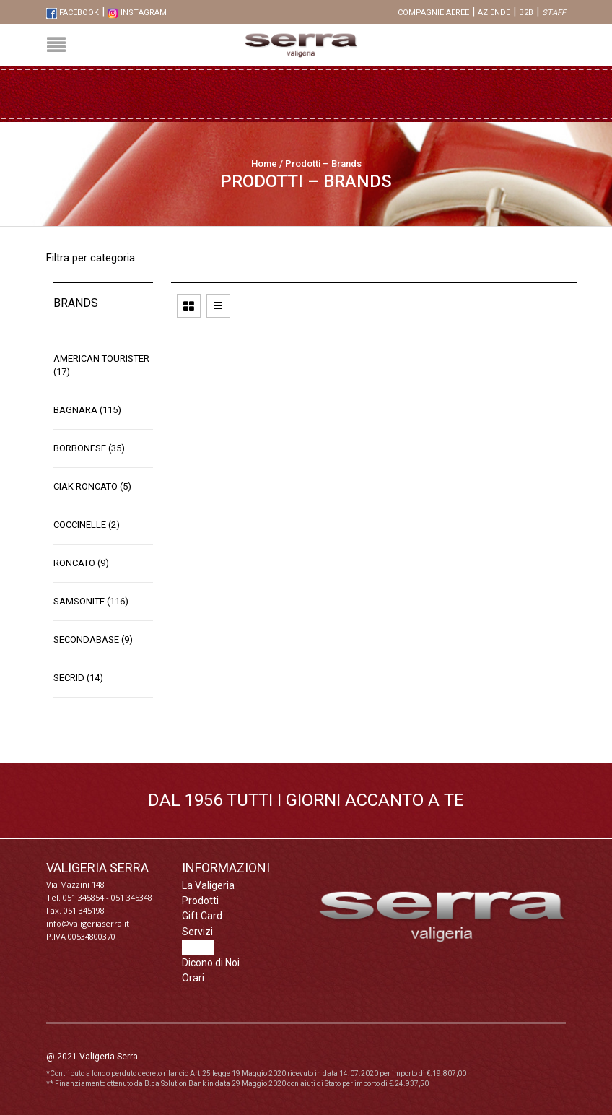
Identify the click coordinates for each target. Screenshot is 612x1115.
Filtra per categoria (90, 257)
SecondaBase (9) (93, 639)
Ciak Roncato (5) (92, 486)
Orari (193, 978)
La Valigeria (208, 885)
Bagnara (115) (87, 409)
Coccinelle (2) (86, 524)
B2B (526, 12)
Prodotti (200, 900)
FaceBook (72, 12)
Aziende (494, 12)
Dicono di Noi (211, 962)
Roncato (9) (81, 563)
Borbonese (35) (89, 448)
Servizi (197, 931)
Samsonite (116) (90, 601)
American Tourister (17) (101, 365)
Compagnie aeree (433, 12)
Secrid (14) (78, 677)
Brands (198, 947)
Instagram (137, 12)
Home (264, 163)
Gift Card (202, 915)
